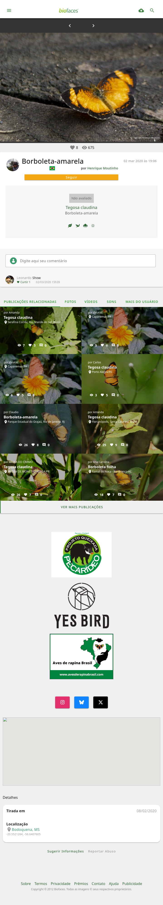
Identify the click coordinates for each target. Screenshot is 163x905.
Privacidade (60, 883)
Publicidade (132, 883)
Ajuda (114, 883)
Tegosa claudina (81, 207)
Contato (98, 883)
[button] (72, 147)
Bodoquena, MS (26, 829)
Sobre (26, 883)
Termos (41, 883)
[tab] (30, 301)
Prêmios (81, 883)
